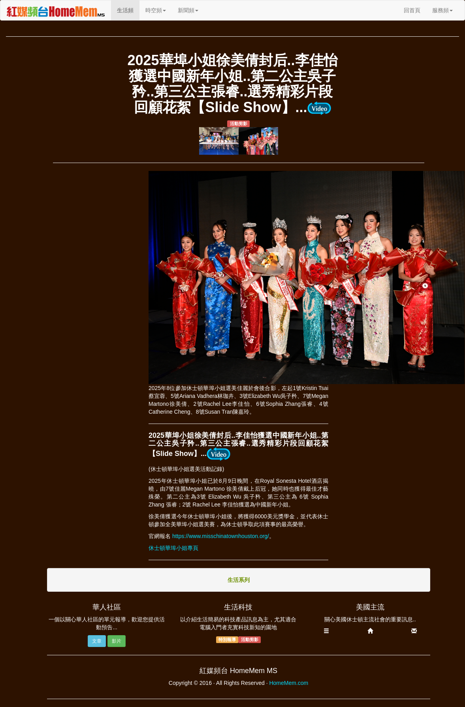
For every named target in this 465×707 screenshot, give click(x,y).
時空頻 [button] (155, 10)
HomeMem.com (288, 683)
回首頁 (412, 10)
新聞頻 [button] (188, 10)
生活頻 (128, 9)
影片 (116, 641)
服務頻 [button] (442, 10)
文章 (97, 641)
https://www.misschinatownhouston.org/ (220, 536)
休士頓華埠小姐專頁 (173, 548)
